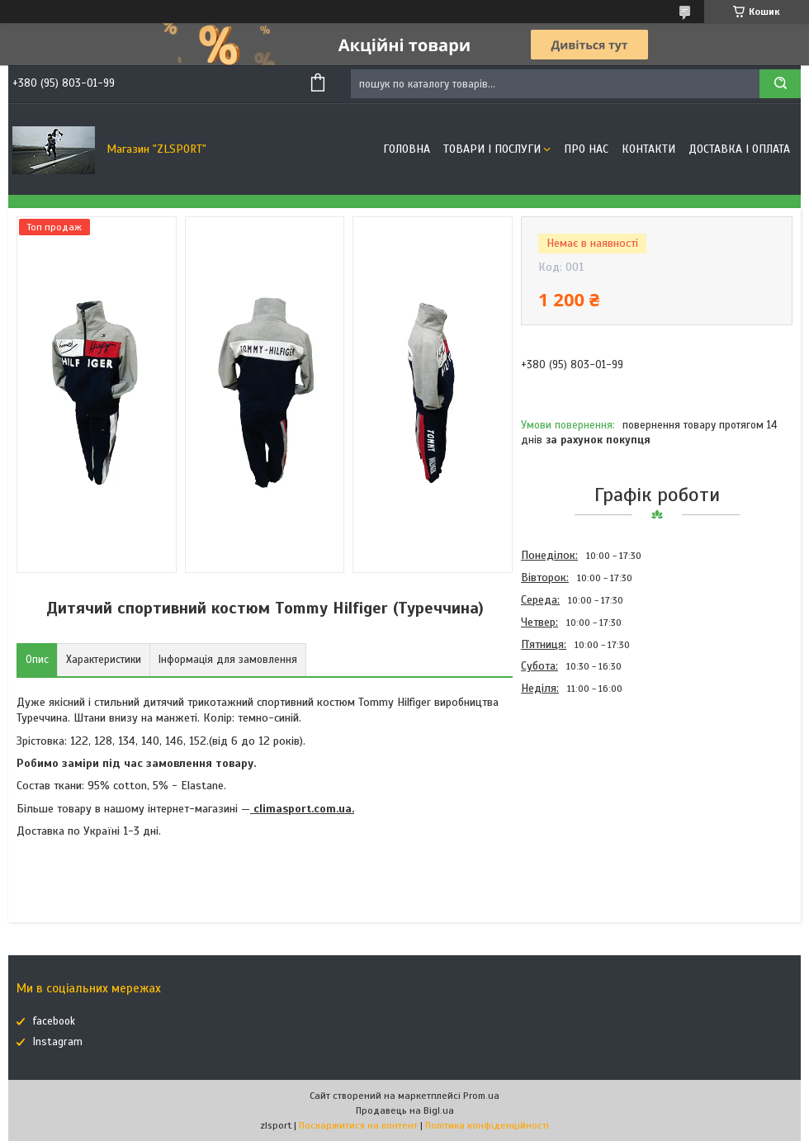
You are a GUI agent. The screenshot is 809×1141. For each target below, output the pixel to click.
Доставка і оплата (739, 149)
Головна (406, 149)
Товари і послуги (492, 149)
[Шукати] (780, 83)
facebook (54, 1021)
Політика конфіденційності (487, 1125)
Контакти (648, 149)
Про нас (586, 149)
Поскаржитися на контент (358, 1125)
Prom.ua (481, 1095)
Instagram (58, 1042)
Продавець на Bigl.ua (405, 1110)
